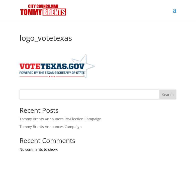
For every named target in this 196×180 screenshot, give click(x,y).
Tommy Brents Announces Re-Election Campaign (61, 118)
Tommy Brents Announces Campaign (51, 126)
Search (168, 94)
